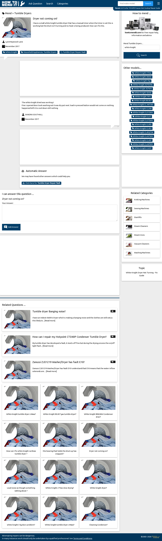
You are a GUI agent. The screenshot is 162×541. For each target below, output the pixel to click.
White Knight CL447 (141, 140)
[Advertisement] (69, 78)
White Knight (10, 52)
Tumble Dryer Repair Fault (73, 52)
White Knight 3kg (141, 81)
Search (49, 3)
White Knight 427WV (141, 89)
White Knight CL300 (141, 108)
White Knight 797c (142, 97)
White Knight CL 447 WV (141, 104)
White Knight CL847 (141, 148)
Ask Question (35, 3)
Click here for (41, 183)
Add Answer (11, 227)
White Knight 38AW (141, 77)
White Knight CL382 (141, 124)
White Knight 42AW (141, 93)
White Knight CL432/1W (141, 132)
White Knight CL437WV (141, 136)
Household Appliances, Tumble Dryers (38, 52)
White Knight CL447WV (141, 144)
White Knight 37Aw (141, 73)
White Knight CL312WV (141, 112)
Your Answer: (7, 203)
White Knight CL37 (142, 116)
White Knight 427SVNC (142, 85)
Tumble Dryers (22, 13)
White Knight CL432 (141, 128)
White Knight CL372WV (141, 120)
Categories (62, 3)
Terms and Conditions (82, 538)
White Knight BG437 (142, 100)
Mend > (8, 13)
